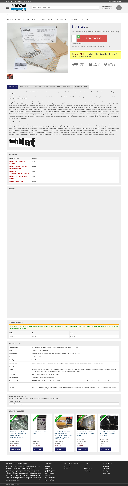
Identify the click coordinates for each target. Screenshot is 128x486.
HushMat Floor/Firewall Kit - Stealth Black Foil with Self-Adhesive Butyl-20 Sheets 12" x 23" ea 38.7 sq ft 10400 (63, 435)
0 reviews (82, 46)
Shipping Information (50, 470)
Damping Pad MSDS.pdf (16, 181)
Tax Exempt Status (49, 472)
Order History (106, 468)
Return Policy (48, 468)
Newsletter (106, 472)
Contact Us (18, 1)
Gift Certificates (88, 468)
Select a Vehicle (79, 54)
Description (13, 86)
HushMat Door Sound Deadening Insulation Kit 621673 (85, 433)
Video (46, 86)
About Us (47, 475)
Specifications (55, 86)
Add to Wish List (104, 46)
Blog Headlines (88, 472)
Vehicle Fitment (24, 86)
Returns (66, 468)
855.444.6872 (10, 1)
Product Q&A (67, 86)
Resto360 (47, 466)
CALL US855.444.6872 (111, 64)
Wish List (105, 470)
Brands (85, 466)
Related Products (81, 86)
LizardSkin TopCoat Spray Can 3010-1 (39, 433)
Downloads (37, 86)
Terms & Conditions (50, 480)
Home (8, 15)
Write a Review (91, 46)
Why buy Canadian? (50, 473)
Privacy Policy (48, 479)
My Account (106, 466)
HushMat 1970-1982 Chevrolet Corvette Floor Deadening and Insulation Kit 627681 (18, 434)
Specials (86, 470)
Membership (106, 473)
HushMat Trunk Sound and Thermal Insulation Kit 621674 (107, 433)
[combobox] (64, 404)
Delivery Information (50, 477)
